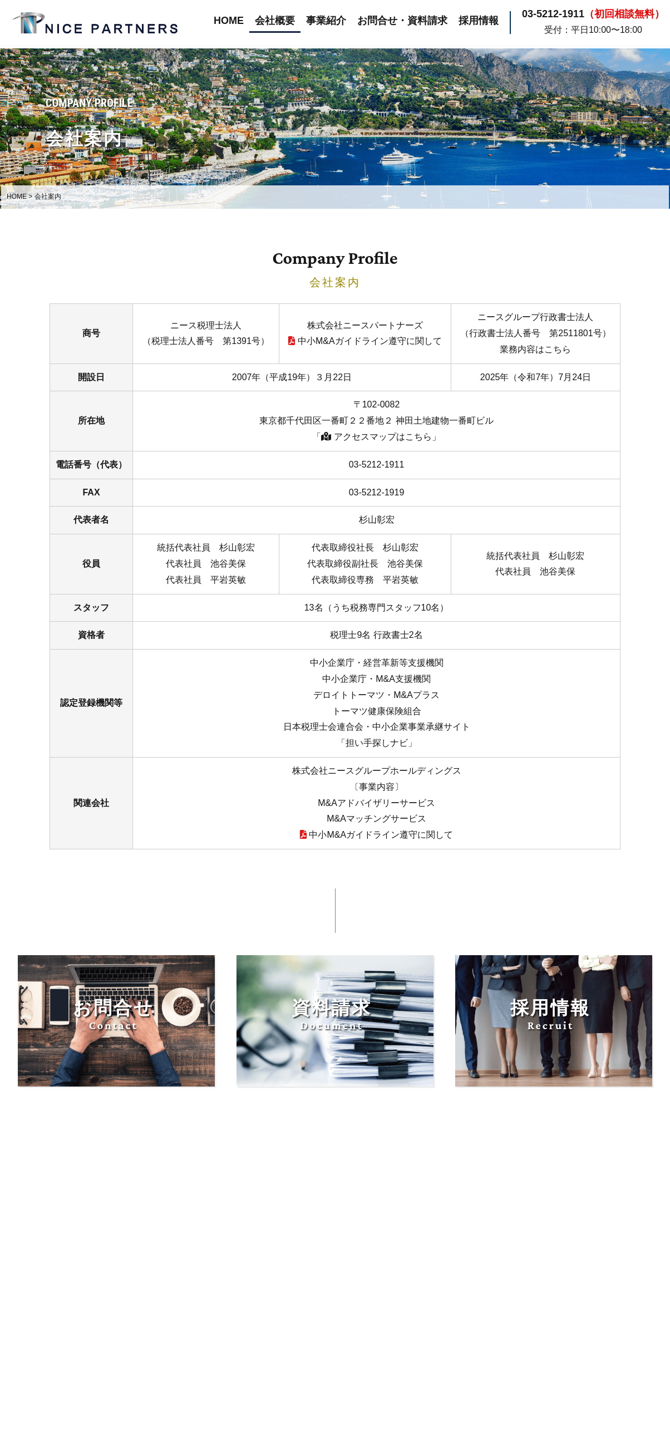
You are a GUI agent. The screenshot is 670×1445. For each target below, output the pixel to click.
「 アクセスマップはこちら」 (376, 436)
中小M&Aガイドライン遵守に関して (364, 341)
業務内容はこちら (535, 349)
